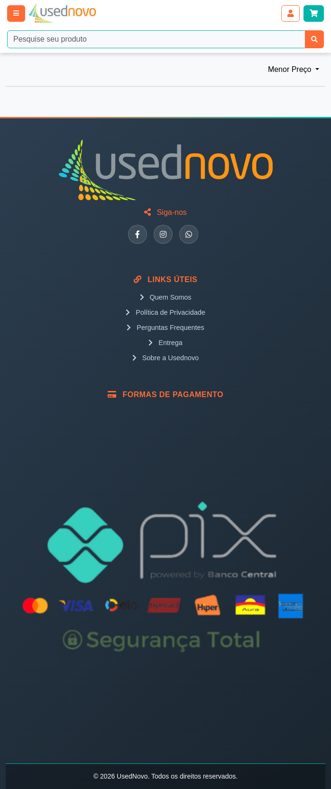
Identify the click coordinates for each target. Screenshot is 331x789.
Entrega (165, 342)
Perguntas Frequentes (165, 327)
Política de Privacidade (165, 312)
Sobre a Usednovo (165, 358)
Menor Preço (290, 69)
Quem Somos (166, 297)
